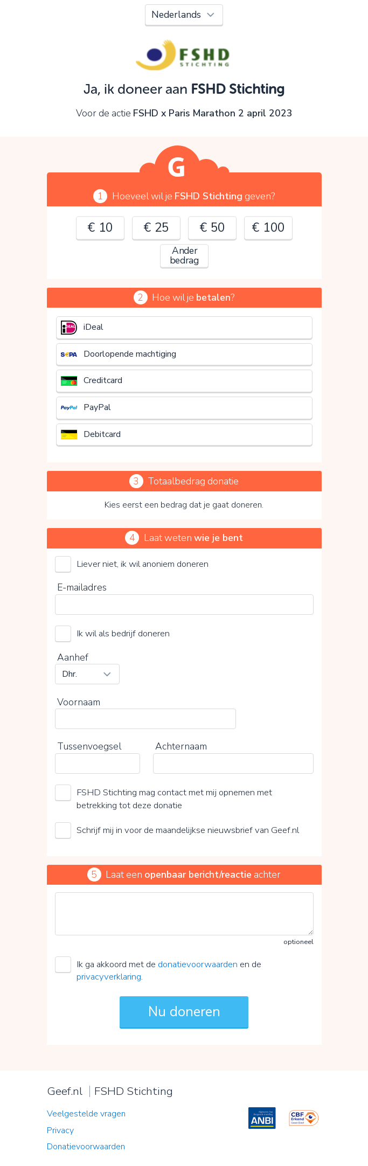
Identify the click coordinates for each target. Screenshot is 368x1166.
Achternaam (181, 746)
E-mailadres (82, 587)
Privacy (60, 1130)
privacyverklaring (109, 976)
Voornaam (78, 702)
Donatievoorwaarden (86, 1147)
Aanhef (72, 657)
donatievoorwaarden (198, 964)
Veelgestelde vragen (86, 1114)
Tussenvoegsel (89, 746)
